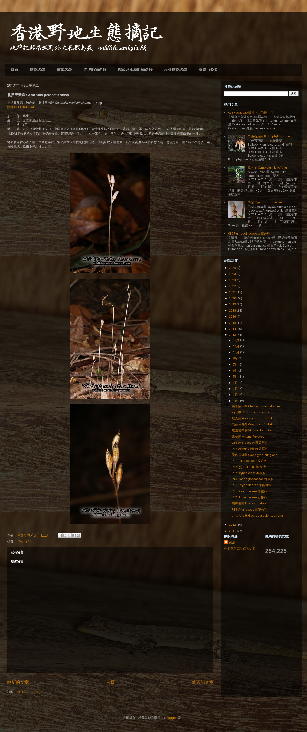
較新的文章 (18, 682)
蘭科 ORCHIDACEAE (21, 107)
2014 (232, 329)
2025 (232, 268)
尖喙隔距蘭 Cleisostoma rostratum (256, 406)
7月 (235, 364)
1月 (235, 401)
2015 (232, 323)
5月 (235, 376)
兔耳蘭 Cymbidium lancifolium (268, 167)
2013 (232, 334)
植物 (20, 541)
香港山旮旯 (208, 70)
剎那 (232, 542)
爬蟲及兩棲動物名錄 (135, 70)
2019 (232, 304)
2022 (232, 286)
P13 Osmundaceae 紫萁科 (250, 448)
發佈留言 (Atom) (28, 692)
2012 (232, 524)
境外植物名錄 (175, 70)
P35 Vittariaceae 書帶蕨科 (249, 509)
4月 (235, 382)
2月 (235, 394)
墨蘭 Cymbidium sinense (265, 202)
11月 (236, 346)
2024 (232, 274)
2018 (232, 310)
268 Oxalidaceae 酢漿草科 (250, 442)
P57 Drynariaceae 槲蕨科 (249, 473)
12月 (236, 340)
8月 (235, 358)
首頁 (14, 70)
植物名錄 (37, 70)
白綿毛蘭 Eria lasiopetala (249, 503)
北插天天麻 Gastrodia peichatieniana (257, 515)
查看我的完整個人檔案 (239, 548)
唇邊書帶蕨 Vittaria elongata (251, 430)
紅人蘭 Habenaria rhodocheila (252, 418)
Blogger (171, 718)
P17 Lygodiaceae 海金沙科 (250, 467)
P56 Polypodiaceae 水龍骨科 (252, 485)
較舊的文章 (202, 682)
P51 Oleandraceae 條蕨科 (249, 491)
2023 (232, 280)
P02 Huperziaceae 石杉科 (249, 497)
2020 (232, 298)
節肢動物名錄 (94, 70)
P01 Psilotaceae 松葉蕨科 (249, 461)
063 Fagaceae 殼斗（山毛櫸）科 (250, 112)
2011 (232, 531)
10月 (236, 352)
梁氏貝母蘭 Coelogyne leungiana (254, 455)
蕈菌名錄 (64, 70)
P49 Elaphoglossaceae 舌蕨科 (253, 479)
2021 (232, 292)
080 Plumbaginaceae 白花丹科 (249, 233)
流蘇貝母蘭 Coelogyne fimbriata (254, 424)
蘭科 (28, 541)
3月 (235, 388)
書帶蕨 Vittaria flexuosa (248, 436)
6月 (235, 370)
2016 (232, 316)
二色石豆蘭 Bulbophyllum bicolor (271, 136)
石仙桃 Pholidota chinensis (250, 412)
